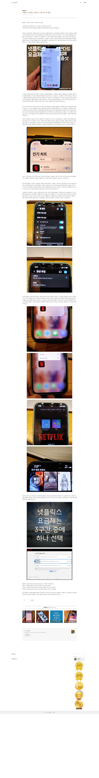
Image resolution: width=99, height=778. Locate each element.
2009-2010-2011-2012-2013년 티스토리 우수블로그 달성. (35, 664)
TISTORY (49, 744)
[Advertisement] (49, 189)
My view (75, 688)
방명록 (85, 2)
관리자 (54, 744)
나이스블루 (14, 2)
